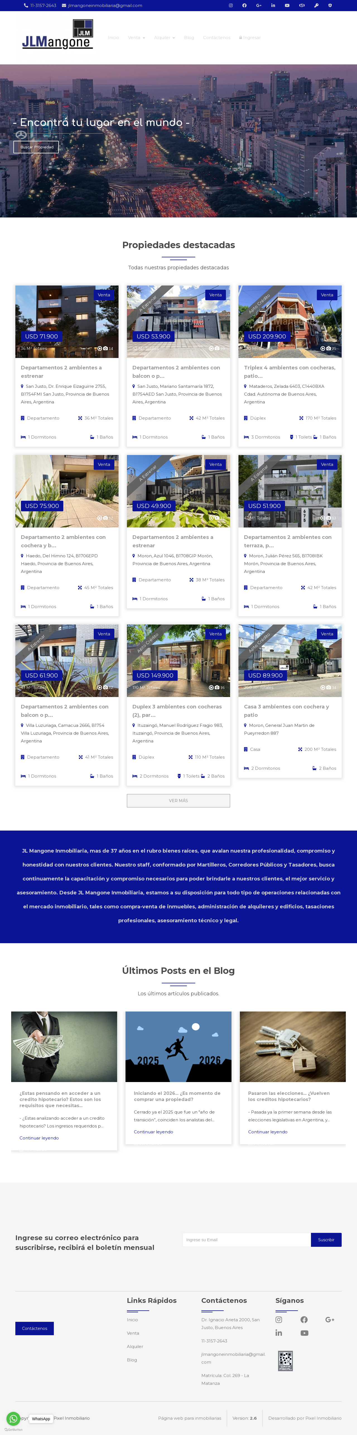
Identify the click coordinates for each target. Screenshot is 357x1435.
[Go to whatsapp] (13, 1419)
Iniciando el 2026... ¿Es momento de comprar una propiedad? (177, 1096)
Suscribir (326, 1239)
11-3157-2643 (40, 5)
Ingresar (250, 37)
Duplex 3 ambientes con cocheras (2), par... (177, 711)
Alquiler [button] (163, 37)
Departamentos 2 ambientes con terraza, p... (288, 541)
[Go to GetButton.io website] (13, 1429)
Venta (133, 1333)
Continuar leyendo (39, 1138)
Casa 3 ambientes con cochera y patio (286, 711)
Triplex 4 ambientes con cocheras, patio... (290, 372)
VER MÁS (178, 800)
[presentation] (225, 1258)
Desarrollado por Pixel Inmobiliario (305, 1418)
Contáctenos (216, 37)
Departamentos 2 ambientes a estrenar (61, 372)
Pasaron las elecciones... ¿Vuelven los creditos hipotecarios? (289, 1096)
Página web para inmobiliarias (189, 1418)
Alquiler (135, 1346)
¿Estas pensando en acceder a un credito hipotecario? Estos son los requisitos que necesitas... (60, 1099)
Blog (189, 37)
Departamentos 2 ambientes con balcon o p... (176, 372)
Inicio (113, 37)
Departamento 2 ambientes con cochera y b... (63, 541)
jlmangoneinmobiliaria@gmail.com (102, 5)
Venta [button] (134, 37)
